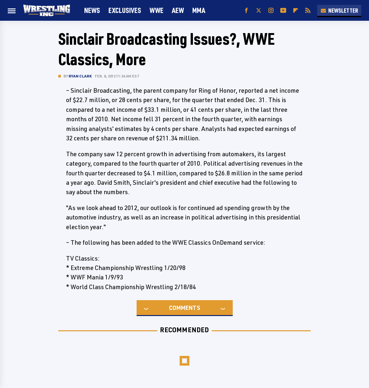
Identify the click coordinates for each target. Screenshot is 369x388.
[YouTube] (283, 10)
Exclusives (124, 10)
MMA (198, 10)
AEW (178, 10)
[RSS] (308, 10)
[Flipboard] (295, 10)
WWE (156, 10)
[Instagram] (271, 10)
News (92, 10)
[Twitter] (259, 10)
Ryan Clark (80, 76)
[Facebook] (246, 10)
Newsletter (339, 10)
